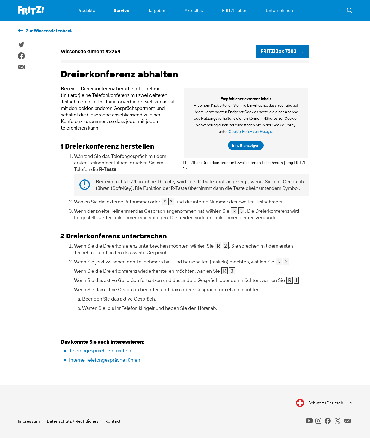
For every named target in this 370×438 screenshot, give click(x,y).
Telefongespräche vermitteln (100, 350)
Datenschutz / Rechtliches (73, 421)
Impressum (29, 421)
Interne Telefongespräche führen (104, 360)
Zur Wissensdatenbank (49, 30)
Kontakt (112, 421)
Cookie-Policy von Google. (251, 131)
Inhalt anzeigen (245, 145)
